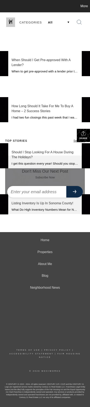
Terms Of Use (28, 350)
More (84, 6)
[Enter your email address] (36, 192)
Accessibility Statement (31, 354)
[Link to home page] (3, 6)
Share (83, 135)
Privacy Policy (57, 350)
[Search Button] (79, 22)
